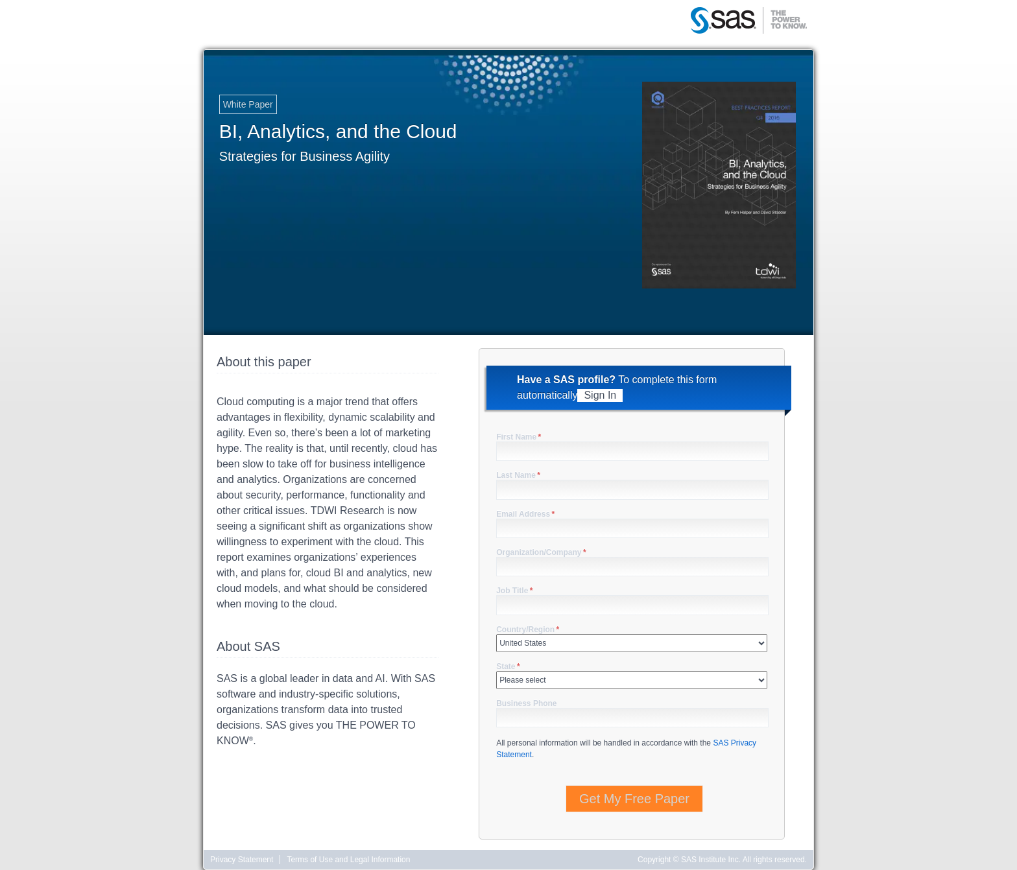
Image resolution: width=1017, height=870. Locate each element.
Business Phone (526, 703)
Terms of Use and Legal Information (348, 859)
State (508, 666)
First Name (518, 436)
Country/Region (527, 629)
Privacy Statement (241, 859)
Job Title (514, 590)
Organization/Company (541, 552)
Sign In (600, 395)
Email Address (525, 514)
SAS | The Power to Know (748, 21)
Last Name (518, 475)
